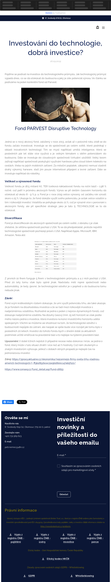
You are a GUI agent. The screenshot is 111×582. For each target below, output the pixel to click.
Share (8, 402)
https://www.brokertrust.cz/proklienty (55, 526)
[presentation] (79, 482)
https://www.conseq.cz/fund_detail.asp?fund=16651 (34, 369)
